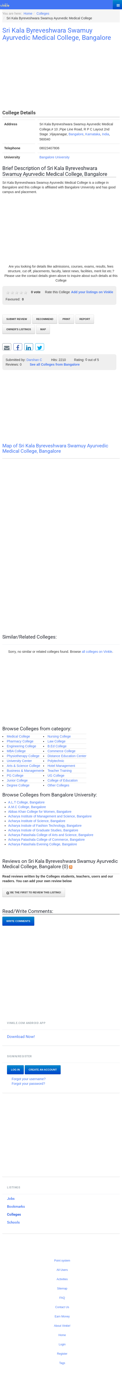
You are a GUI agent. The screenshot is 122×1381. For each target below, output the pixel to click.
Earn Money (62, 1316)
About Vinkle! (62, 1325)
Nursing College (59, 736)
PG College (15, 775)
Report (84, 319)
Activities (62, 1279)
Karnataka (92, 134)
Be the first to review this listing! (33, 893)
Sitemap (62, 1288)
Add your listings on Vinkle (92, 292)
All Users (62, 1270)
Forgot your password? (28, 1083)
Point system (62, 1260)
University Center (19, 761)
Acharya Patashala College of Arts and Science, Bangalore (50, 835)
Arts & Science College (23, 766)
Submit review (16, 319)
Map (43, 329)
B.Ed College (57, 746)
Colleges (14, 1214)
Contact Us (62, 1307)
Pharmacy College (20, 741)
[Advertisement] (61, 76)
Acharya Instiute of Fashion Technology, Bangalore (45, 825)
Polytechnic (56, 761)
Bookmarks (16, 1206)
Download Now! (21, 1036)
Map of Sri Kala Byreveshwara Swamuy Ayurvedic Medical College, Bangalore (55, 448)
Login (62, 1344)
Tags (62, 1363)
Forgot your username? (29, 1079)
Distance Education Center (67, 756)
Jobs (11, 1198)
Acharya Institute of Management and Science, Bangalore (50, 816)
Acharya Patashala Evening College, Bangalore (42, 844)
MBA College (16, 751)
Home (62, 1335)
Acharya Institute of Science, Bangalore (36, 821)
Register (62, 1353)
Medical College (18, 736)
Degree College (18, 785)
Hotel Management (61, 766)
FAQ (62, 1297)
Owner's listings (18, 329)
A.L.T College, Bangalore (26, 802)
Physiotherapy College (23, 756)
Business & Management (25, 770)
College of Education (63, 780)
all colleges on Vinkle (97, 651)
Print (66, 319)
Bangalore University (54, 157)
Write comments (18, 921)
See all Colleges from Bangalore (55, 364)
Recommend (44, 319)
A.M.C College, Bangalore (27, 807)
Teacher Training (60, 770)
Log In (15, 1069)
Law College (57, 741)
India (105, 134)
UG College (56, 775)
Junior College (17, 780)
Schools (13, 1222)
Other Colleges (58, 785)
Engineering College (21, 746)
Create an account (43, 1069)
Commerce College (62, 751)
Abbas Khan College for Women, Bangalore (39, 811)
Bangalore (76, 134)
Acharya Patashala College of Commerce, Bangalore (46, 839)
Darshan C (34, 360)
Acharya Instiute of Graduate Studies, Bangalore (43, 830)
